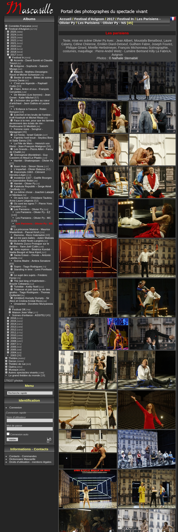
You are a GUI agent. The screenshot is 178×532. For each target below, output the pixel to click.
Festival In (18, 57)
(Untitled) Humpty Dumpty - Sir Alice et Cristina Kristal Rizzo (29, 299)
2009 (13, 338)
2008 (13, 340)
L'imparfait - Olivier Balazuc (29, 169)
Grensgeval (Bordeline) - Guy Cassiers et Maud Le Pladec (28, 156)
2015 (13, 320)
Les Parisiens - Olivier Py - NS (34, 223)
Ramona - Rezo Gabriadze (29, 235)
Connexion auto (17, 434)
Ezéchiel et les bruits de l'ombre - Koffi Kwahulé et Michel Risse (30, 116)
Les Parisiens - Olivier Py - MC (33, 217)
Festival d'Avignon (19, 28)
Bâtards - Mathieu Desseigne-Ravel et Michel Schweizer (28, 73)
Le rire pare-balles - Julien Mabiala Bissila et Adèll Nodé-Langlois (31, 239)
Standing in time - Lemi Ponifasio (33, 269)
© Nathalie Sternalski (123, 58)
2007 (13, 343)
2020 (13, 45)
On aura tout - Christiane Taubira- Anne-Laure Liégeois (30, 199)
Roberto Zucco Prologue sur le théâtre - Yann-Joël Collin (29, 245)
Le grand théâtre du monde (24, 375)
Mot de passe (14, 425)
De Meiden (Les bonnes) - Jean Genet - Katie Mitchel (29, 96)
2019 (13, 48)
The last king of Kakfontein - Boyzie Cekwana (27, 282)
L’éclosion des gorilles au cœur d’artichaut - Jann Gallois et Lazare (29, 102)
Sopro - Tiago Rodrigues (28, 266)
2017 (13, 54)
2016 (13, 318)
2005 (13, 349)
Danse (12, 361)
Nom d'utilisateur (16, 417)
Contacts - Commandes (23, 456)
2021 (13, 43)
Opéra (12, 366)
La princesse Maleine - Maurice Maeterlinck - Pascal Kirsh (29, 231)
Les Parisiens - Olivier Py (28, 209)
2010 (13, 335)
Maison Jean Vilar (22, 312)
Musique (13, 369)
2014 (13, 323)
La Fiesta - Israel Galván (28, 134)
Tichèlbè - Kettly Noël (26, 286)
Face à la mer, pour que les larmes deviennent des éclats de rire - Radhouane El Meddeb (31, 123)
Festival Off (18, 309)
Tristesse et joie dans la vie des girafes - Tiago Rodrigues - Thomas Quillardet (29, 292)
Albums (29, 19)
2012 (13, 329)
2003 (13, 355)
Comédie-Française (20, 25)
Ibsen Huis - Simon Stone (28, 166)
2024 (13, 34)
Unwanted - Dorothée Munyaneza (33, 303)
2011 (13, 332)
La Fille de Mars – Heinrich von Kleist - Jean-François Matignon (29, 145)
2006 (13, 346)
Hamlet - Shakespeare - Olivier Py (33, 160)
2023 (13, 37)
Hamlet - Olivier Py (24, 183)
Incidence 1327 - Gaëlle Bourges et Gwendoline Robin (30, 179)
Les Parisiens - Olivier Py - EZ (33, 212)
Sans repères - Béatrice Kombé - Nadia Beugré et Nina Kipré (30, 251)
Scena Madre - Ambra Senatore (32, 260)
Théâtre (13, 358)
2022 (13, 40)
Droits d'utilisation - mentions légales (30, 461)
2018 (13, 51)
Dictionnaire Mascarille (22, 459)
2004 (13, 352)
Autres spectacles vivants (23, 372)
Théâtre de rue (17, 363)
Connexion (15, 407)
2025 (13, 31)
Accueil (65, 19)
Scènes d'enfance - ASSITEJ (28, 315)
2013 (13, 326)
